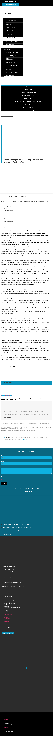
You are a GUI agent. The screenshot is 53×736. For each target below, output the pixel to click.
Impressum (7, 716)
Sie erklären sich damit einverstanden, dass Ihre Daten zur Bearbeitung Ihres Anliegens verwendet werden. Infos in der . (25, 478)
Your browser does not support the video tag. (26, 179)
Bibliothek (12, 210)
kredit (16, 432)
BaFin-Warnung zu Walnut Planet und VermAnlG (11, 582)
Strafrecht (9, 68)
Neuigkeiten (7, 49)
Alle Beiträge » (8, 417)
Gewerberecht (9, 26)
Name (2, 455)
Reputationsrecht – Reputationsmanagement (11, 31)
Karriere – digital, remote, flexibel (12, 42)
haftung (12, 432)
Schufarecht (9, 33)
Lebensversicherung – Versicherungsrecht (11, 28)
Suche (3, 76)
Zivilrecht (8, 69)
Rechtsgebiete (9, 14)
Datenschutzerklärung (5, 479)
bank (10, 432)
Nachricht (3, 467)
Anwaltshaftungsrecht (11, 20)
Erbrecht (8, 24)
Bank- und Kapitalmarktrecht (13, 21)
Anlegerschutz (7, 210)
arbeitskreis (6, 432)
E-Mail (2, 461)
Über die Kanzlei (10, 37)
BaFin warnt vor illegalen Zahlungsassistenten (11, 591)
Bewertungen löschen (11, 23)
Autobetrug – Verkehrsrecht (13, 18)
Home (5, 48)
